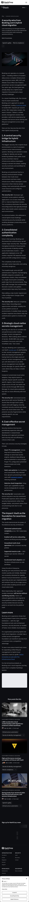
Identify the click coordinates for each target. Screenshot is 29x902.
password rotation (16, 477)
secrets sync (13, 350)
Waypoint (4, 860)
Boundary (17, 857)
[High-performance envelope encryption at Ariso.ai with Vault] (14, 751)
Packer (3, 857)
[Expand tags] (3, 46)
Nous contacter (18, 871)
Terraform (4, 855)
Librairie (4, 873)
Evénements (5, 871)
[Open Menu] (26, 2)
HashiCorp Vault (21, 105)
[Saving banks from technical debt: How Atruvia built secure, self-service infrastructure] (14, 786)
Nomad (3, 862)
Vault (16, 855)
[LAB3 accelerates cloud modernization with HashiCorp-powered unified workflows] (14, 716)
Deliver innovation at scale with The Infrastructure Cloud (13, 657)
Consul (16, 860)
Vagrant (4, 864)
